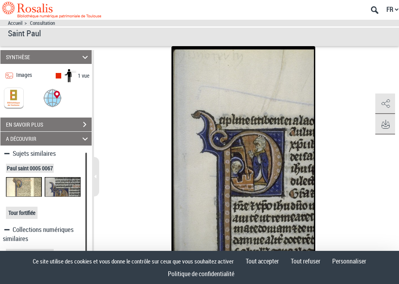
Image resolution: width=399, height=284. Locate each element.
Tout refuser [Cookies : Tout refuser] (305, 261)
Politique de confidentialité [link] (201, 273)
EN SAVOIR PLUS (49, 124)
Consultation (42, 23)
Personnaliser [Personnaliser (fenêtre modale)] (349, 261)
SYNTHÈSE (48, 57)
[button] (52, 97)
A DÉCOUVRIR (48, 139)
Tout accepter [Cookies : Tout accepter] (262, 261)
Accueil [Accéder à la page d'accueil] (15, 23)
